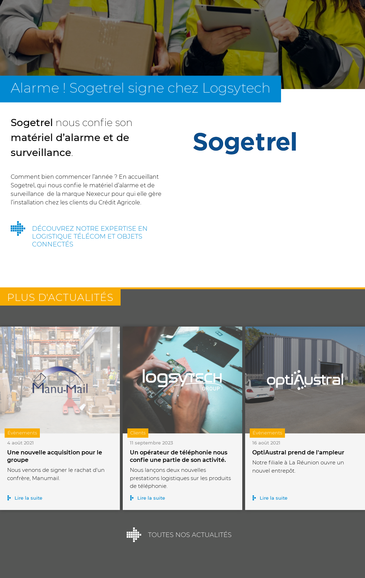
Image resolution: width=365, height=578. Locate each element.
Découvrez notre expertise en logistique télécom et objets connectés (90, 236)
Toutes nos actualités (190, 535)
